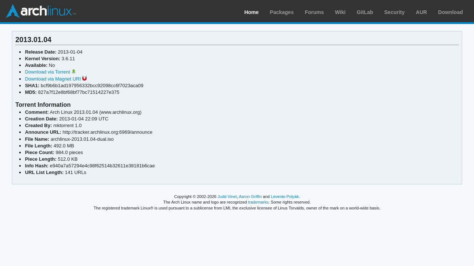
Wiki (340, 12)
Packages (282, 12)
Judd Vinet (227, 196)
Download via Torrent (50, 72)
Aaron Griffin (250, 196)
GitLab (365, 12)
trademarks (258, 202)
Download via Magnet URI (55, 79)
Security (394, 12)
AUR (421, 12)
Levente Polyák (284, 196)
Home (251, 12)
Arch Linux (41, 11)
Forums (314, 12)
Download (450, 12)
